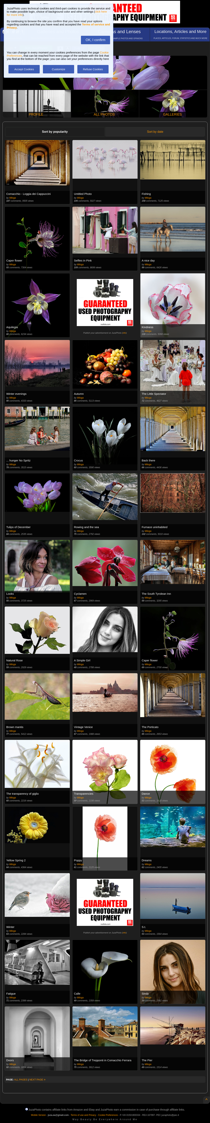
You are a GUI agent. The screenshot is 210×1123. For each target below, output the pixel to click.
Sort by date (155, 131)
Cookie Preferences (108, 1115)
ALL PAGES (20, 1079)
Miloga (12, 198)
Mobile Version (38, 1115)
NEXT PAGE (37, 1079)
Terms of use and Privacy (83, 1115)
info (124, 333)
